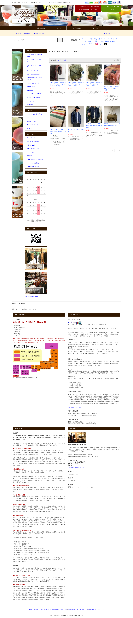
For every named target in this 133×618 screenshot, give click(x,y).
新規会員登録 (39, 28)
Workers (91, 44)
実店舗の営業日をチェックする (77, 467)
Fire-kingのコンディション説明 (35, 159)
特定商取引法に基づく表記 (59, 609)
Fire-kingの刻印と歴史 (33, 163)
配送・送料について (46, 609)
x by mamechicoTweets (31, 296)
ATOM (102, 609)
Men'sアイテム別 (31, 121)
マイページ (21, 28)
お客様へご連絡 (31, 145)
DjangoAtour (85, 44)
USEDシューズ (114, 41)
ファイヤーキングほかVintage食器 (91, 39)
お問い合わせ (75, 28)
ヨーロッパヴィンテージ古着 (109, 39)
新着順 (64, 60)
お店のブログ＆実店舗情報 (21, 33)
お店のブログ (108, 33)
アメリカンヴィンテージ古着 (89, 41)
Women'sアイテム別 (32, 124)
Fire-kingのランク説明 (33, 166)
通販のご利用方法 (37, 33)
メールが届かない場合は (33, 141)
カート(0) (93, 28)
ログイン (57, 28)
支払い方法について (34, 609)
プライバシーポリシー (82, 609)
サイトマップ (30, 152)
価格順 (59, 60)
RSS (98, 609)
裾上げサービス (31, 128)
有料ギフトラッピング (33, 148)
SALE (28, 117)
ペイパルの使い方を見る (74, 407)
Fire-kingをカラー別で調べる (34, 114)
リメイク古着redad (104, 41)
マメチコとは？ (31, 138)
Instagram (99, 44)
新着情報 (29, 156)
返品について (71, 609)
